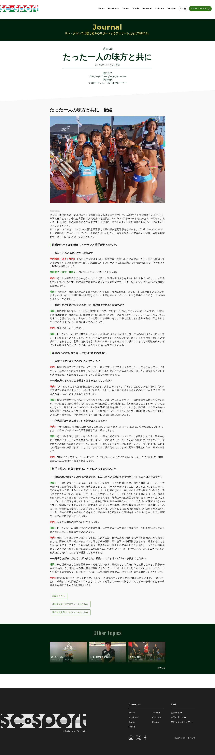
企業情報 (176, 712)
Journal (146, 9)
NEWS (132, 712)
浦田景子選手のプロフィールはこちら (70, 604)
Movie (134, 9)
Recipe (171, 9)
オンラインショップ (197, 9)
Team (124, 9)
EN (180, 9)
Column (158, 9)
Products (112, 9)
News (100, 9)
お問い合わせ (178, 717)
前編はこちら (58, 596)
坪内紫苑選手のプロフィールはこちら (70, 612)
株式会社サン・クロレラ (185, 738)
